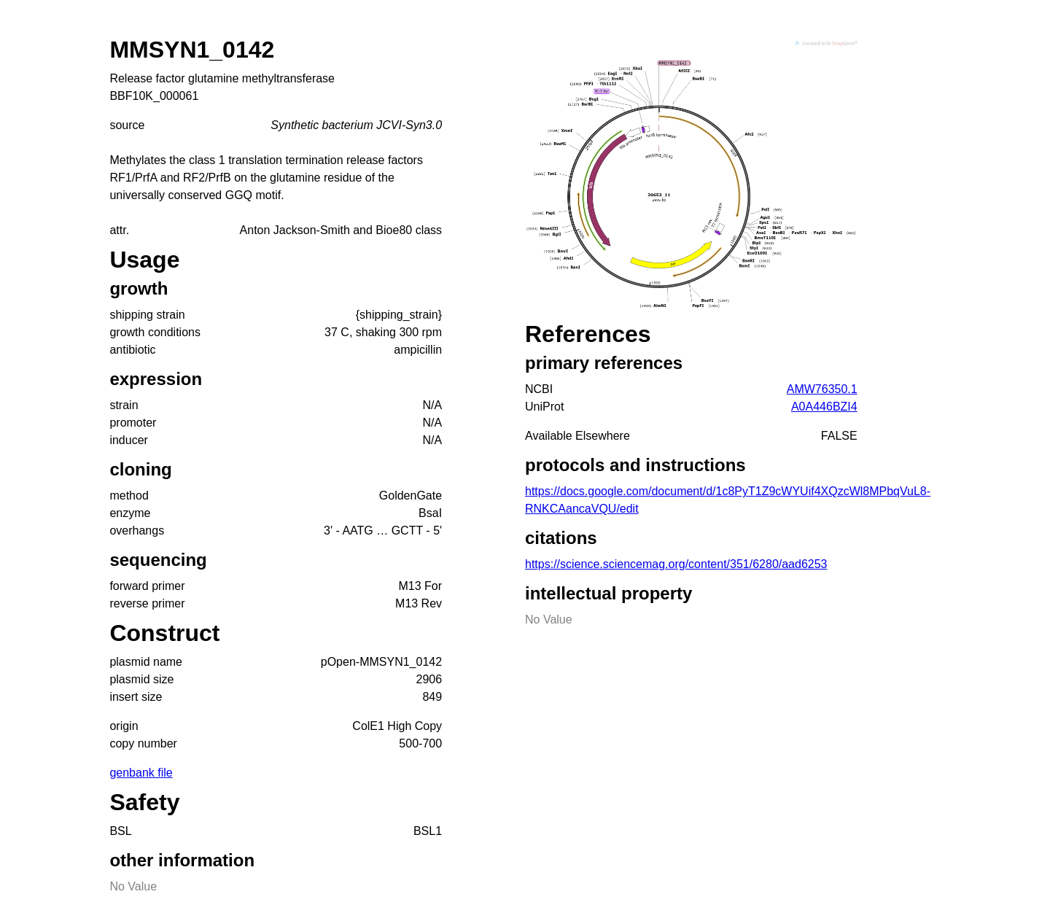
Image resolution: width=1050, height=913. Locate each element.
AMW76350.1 (822, 389)
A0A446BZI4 (824, 406)
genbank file (140, 772)
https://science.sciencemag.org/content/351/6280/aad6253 (676, 564)
